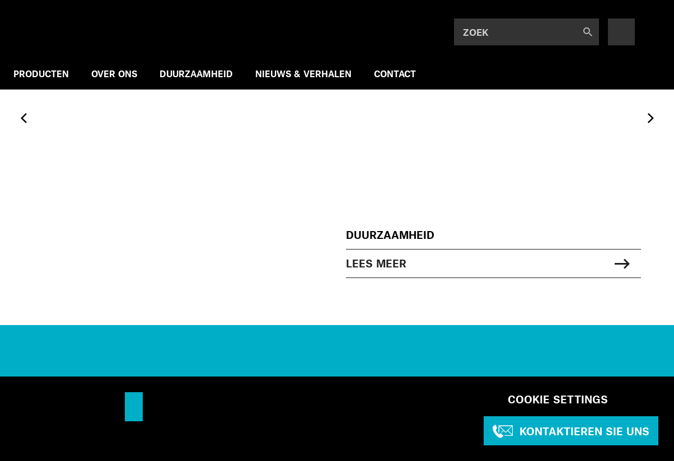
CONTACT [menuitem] (395, 73)
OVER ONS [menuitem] (114, 73)
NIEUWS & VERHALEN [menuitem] (303, 73)
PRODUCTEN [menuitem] (41, 73)
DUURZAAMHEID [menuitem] (196, 73)
